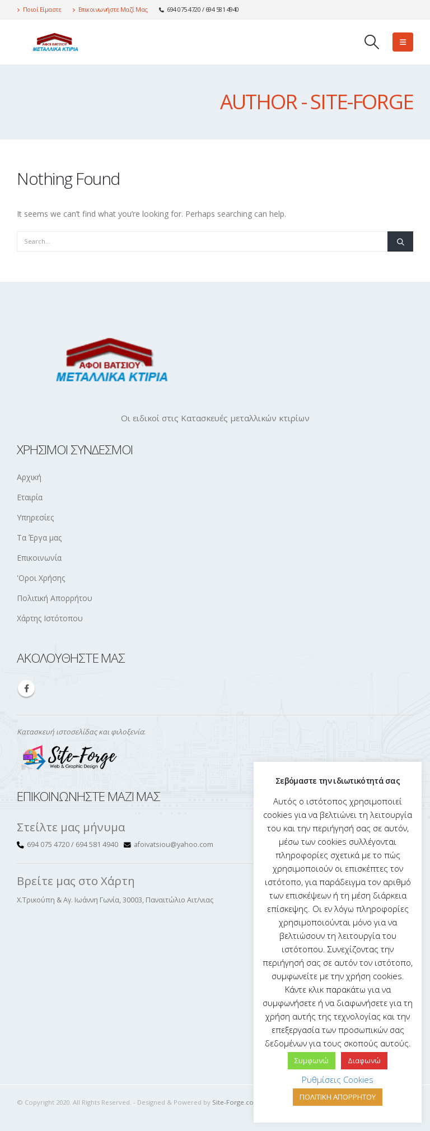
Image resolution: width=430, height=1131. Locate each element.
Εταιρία (30, 497)
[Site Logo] (53, 41)
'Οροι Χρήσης (41, 578)
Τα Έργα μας (39, 537)
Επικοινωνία (39, 557)
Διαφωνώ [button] (364, 1060)
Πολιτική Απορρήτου (54, 598)
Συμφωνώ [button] (312, 1060)
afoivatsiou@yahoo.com (173, 844)
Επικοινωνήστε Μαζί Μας (110, 9)
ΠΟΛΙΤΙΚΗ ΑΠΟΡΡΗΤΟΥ (338, 1097)
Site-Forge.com (236, 1102)
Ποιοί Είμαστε (39, 9)
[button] (372, 42)
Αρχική (29, 477)
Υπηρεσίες (35, 517)
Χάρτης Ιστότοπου (50, 618)
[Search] (400, 241)
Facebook (26, 688)
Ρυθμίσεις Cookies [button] (337, 1079)
